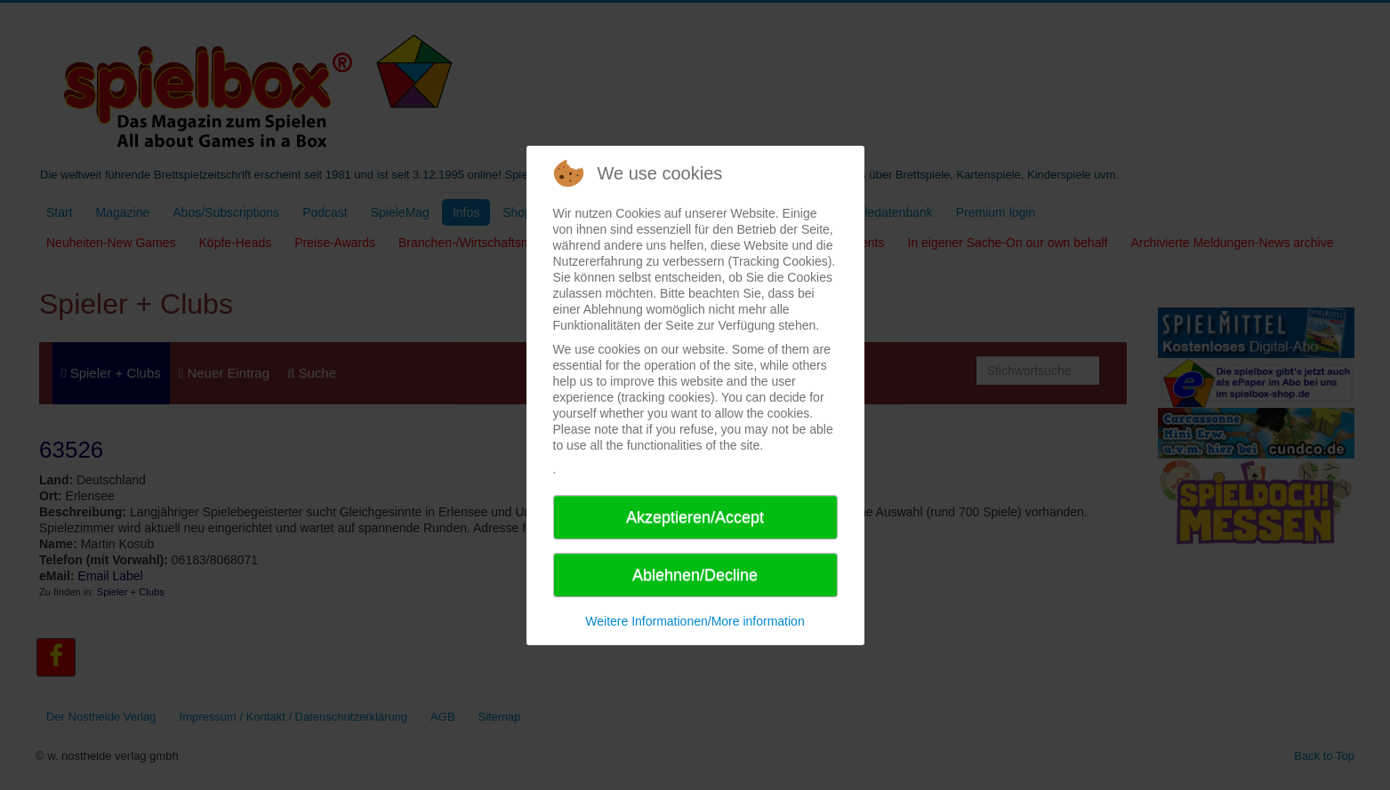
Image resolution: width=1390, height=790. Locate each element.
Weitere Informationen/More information (694, 621)
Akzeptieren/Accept (695, 517)
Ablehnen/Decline (695, 575)
